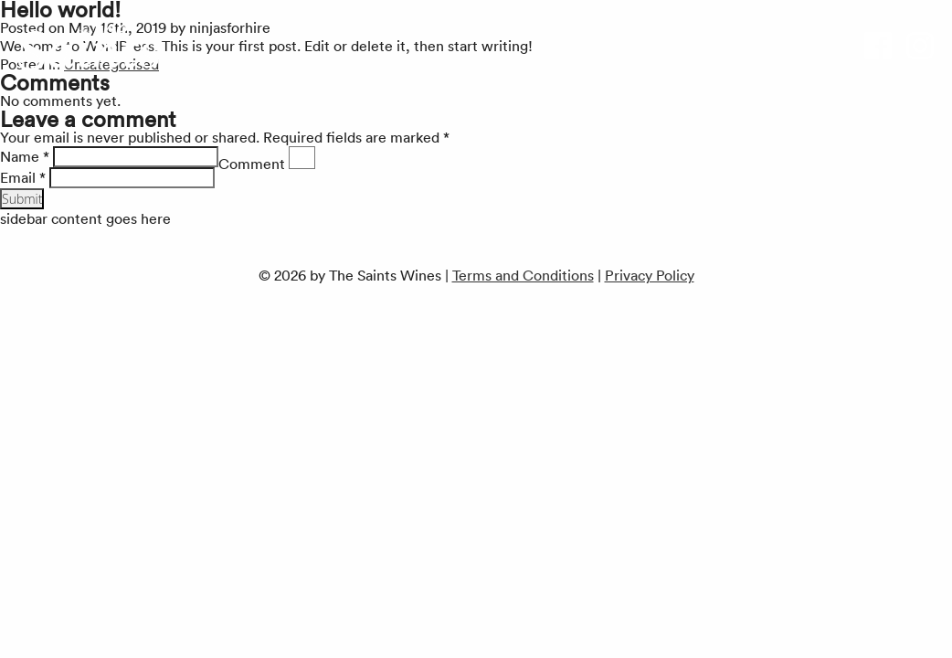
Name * (24, 156)
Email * (23, 177)
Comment (251, 163)
